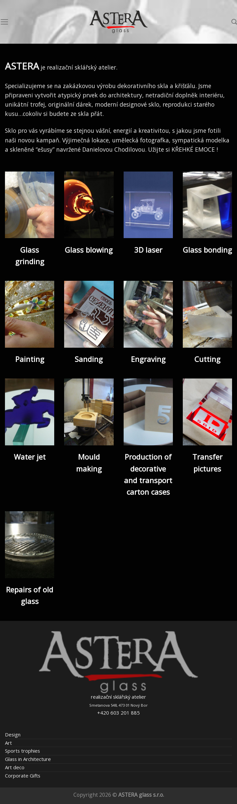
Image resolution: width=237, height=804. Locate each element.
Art (8, 742)
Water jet (30, 457)
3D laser (148, 250)
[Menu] (4, 21)
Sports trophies (22, 750)
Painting (29, 359)
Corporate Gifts (22, 775)
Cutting (207, 359)
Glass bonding (207, 250)
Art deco (14, 767)
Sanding (89, 359)
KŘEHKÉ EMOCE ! (195, 149)
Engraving (148, 359)
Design (12, 734)
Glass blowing (89, 250)
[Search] (234, 21)
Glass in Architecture (28, 759)
